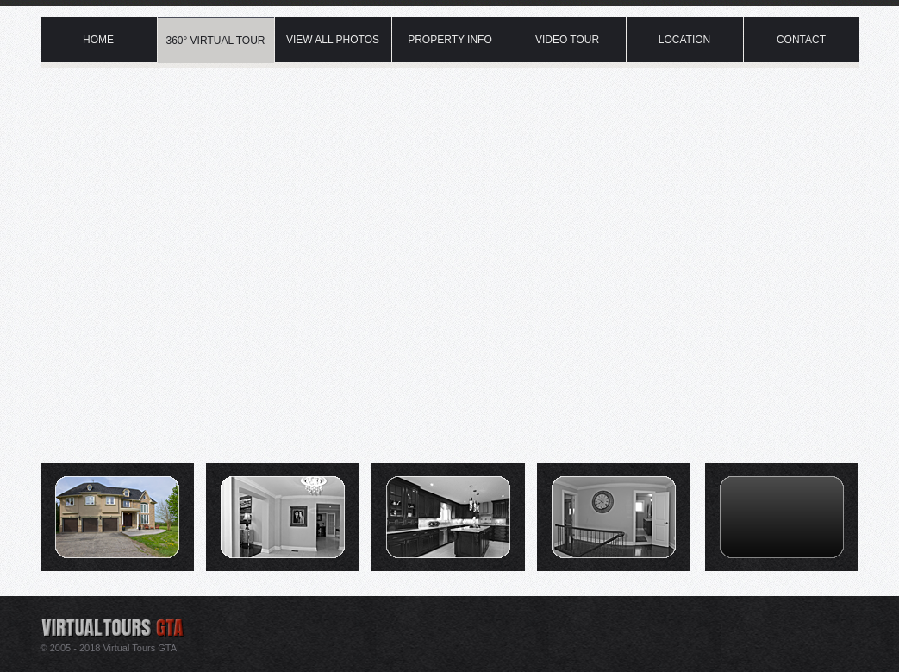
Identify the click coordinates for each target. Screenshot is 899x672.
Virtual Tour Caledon (217, 4)
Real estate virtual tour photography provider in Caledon (141, 621)
